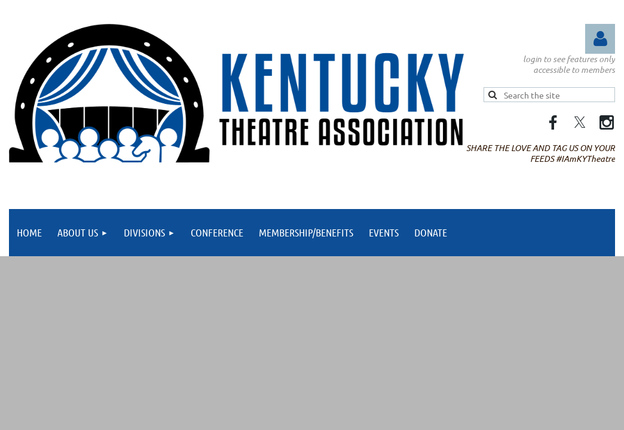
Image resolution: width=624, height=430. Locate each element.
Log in (600, 39)
